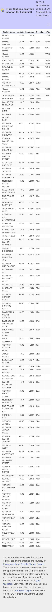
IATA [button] (48, 32)
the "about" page (23, 590)
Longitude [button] (29, 32)
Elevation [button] (40, 32)
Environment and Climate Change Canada (23, 564)
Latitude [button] (20, 32)
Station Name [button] (9, 32)
